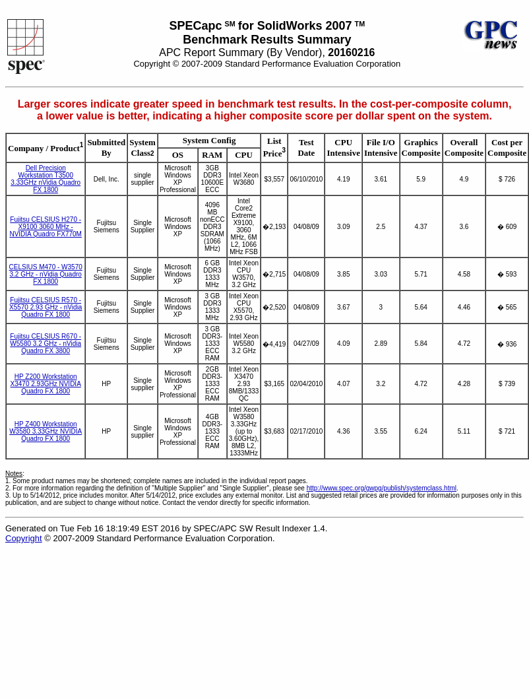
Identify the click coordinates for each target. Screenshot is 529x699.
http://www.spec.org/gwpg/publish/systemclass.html (381, 488)
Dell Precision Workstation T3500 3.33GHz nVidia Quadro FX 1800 (45, 178)
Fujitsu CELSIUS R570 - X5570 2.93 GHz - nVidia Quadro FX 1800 (45, 307)
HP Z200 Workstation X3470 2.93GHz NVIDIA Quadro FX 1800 (46, 384)
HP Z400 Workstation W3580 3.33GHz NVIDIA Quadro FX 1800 (45, 431)
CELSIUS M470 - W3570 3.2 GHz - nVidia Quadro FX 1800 (45, 274)
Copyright (23, 538)
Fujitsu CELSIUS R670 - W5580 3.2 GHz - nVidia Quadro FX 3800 (45, 343)
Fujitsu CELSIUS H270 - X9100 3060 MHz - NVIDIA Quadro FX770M (45, 227)
